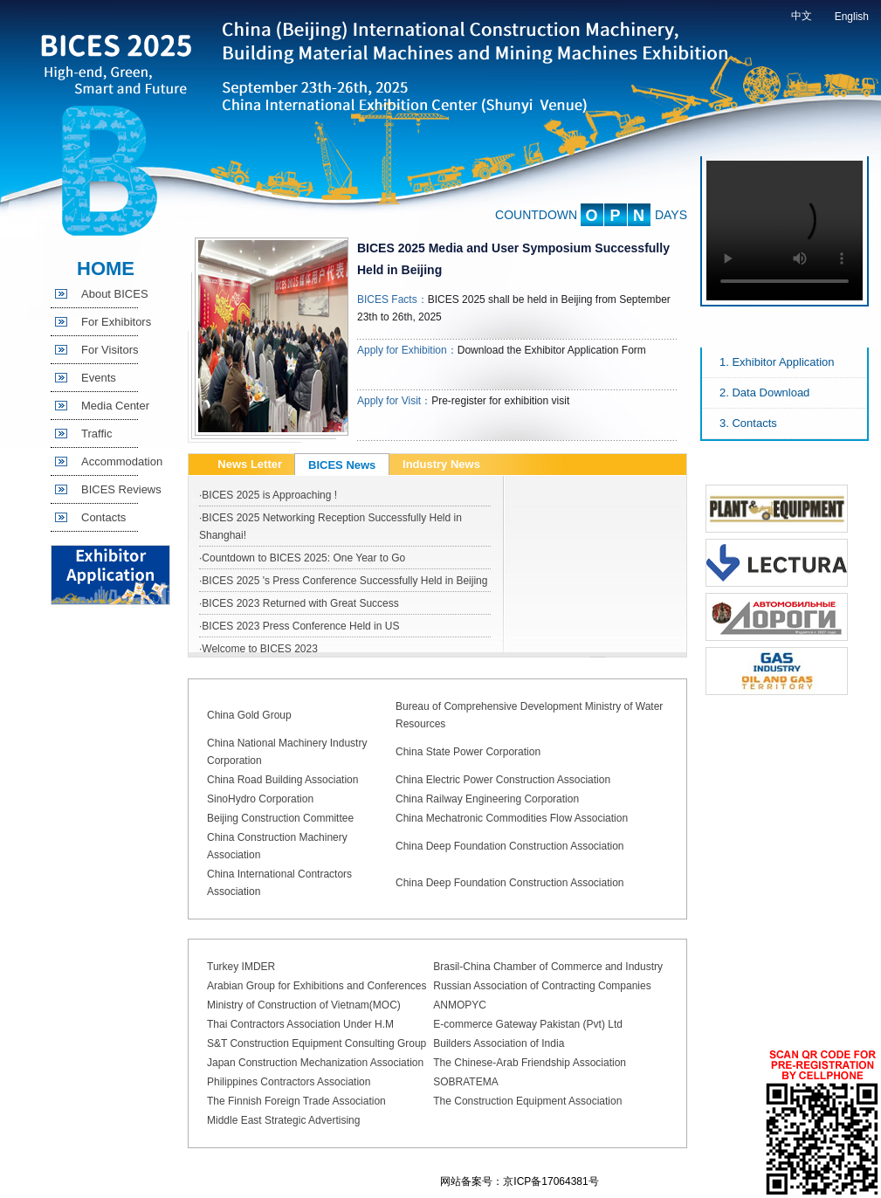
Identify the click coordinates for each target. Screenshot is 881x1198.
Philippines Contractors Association (288, 1082)
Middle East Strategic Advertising (283, 1120)
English (852, 16)
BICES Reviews (121, 489)
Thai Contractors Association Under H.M (300, 1024)
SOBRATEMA (465, 1082)
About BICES (114, 293)
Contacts (103, 517)
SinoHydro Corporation (260, 799)
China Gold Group (249, 715)
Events (98, 377)
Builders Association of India (498, 1043)
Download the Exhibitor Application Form (552, 350)
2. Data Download (764, 392)
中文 (801, 16)
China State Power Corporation (468, 752)
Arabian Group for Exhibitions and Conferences (316, 986)
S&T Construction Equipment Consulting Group (316, 1043)
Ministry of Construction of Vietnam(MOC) (304, 1005)
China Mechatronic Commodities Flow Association (512, 818)
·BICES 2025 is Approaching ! (268, 495)
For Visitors (110, 349)
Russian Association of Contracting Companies (541, 986)
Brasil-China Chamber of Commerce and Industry (548, 966)
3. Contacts (748, 423)
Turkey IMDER (241, 966)
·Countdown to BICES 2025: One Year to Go (302, 558)
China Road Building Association (282, 780)
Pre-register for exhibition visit (500, 401)
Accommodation (121, 461)
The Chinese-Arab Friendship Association (529, 1063)
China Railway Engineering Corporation (487, 799)
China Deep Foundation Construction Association (510, 846)
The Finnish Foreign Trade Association (296, 1101)
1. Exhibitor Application (777, 361)
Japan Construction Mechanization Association (315, 1063)
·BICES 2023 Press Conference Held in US (299, 626)
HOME (105, 268)
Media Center (115, 405)
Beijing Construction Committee (280, 818)
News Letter (249, 464)
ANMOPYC (459, 1005)
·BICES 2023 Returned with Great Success (299, 603)
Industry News (441, 464)
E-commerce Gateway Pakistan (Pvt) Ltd (528, 1024)
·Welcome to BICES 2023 (258, 649)
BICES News (341, 465)
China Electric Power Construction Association (503, 780)
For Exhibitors (116, 321)
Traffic (96, 433)
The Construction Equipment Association (527, 1101)
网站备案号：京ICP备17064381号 (519, 1181)
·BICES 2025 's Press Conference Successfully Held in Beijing (343, 581)
